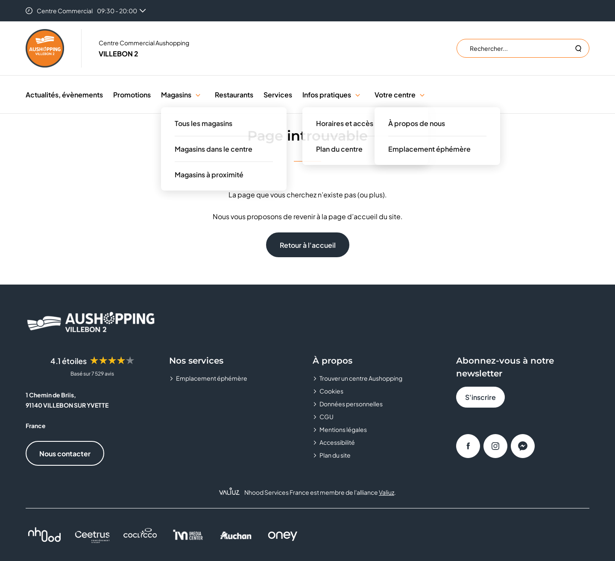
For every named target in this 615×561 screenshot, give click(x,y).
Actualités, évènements (64, 94)
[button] (198, 94)
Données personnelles (351, 404)
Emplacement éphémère (211, 378)
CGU (326, 416)
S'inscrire (480, 397)
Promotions (132, 94)
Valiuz (386, 492)
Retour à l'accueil (308, 245)
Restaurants (234, 94)
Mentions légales (343, 429)
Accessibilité (337, 442)
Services (278, 94)
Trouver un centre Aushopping (360, 378)
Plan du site (335, 455)
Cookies (331, 391)
